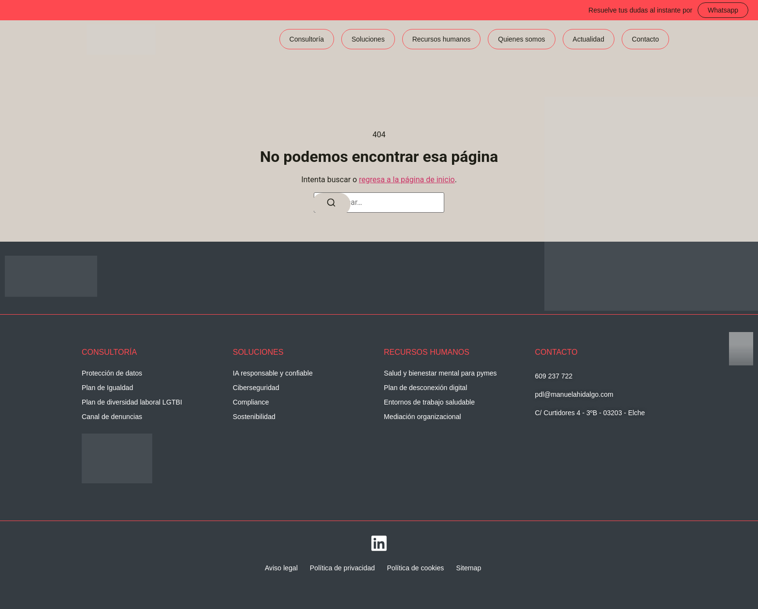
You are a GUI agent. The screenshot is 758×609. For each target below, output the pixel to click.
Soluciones (368, 39)
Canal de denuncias (112, 416)
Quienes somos (521, 39)
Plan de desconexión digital (425, 388)
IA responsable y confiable (272, 373)
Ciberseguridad (256, 388)
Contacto (645, 39)
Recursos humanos (441, 39)
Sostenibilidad (254, 416)
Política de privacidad (342, 568)
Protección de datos (112, 373)
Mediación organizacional (422, 416)
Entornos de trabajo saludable (429, 402)
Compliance (251, 402)
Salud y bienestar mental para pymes (440, 373)
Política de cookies (415, 568)
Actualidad (588, 39)
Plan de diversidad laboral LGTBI (131, 402)
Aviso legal (282, 568)
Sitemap (467, 568)
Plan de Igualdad (107, 388)
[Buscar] (331, 204)
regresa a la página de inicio (406, 179)
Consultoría (307, 39)
